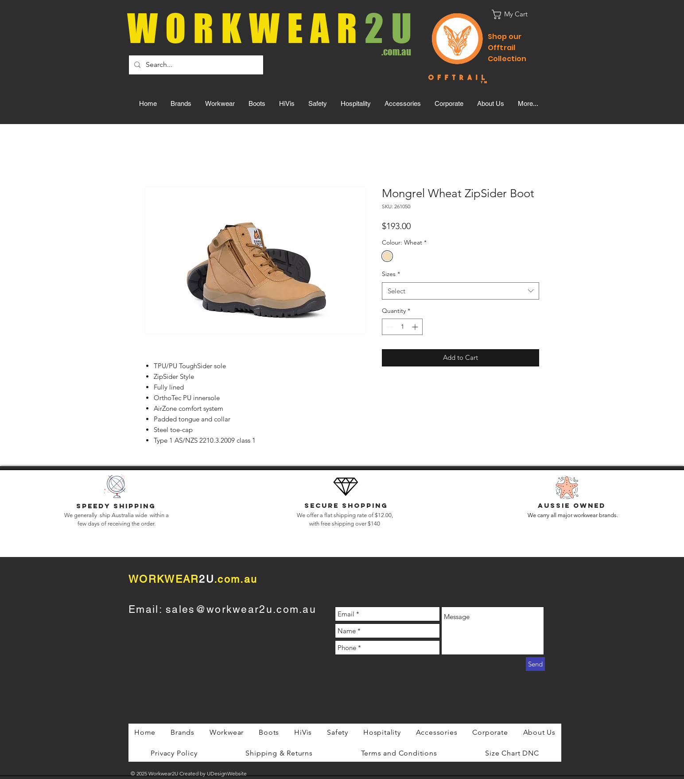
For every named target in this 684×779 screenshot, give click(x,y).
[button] (515, 14)
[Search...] (195, 64)
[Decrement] (388, 327)
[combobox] (460, 291)
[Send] (535, 664)
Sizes (391, 274)
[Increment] (415, 327)
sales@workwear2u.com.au (241, 609)
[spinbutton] (402, 327)
